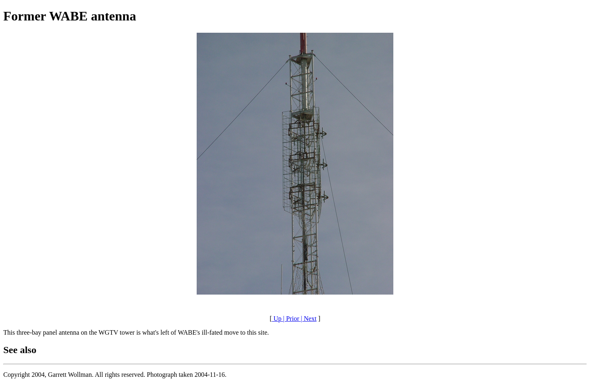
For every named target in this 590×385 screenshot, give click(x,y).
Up (276, 318)
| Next (307, 318)
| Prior (290, 318)
